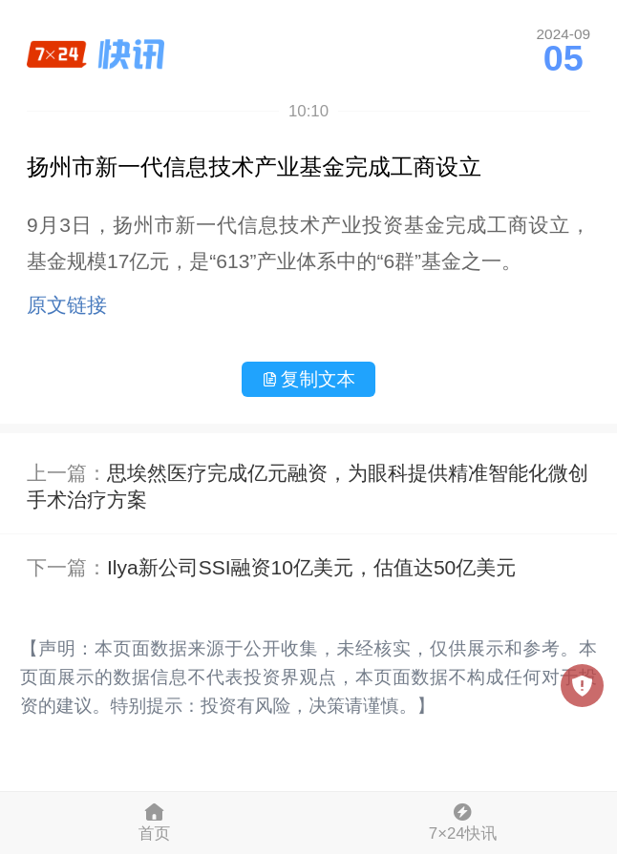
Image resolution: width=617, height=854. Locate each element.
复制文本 (308, 378)
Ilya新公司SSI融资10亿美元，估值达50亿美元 (311, 567)
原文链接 (67, 305)
